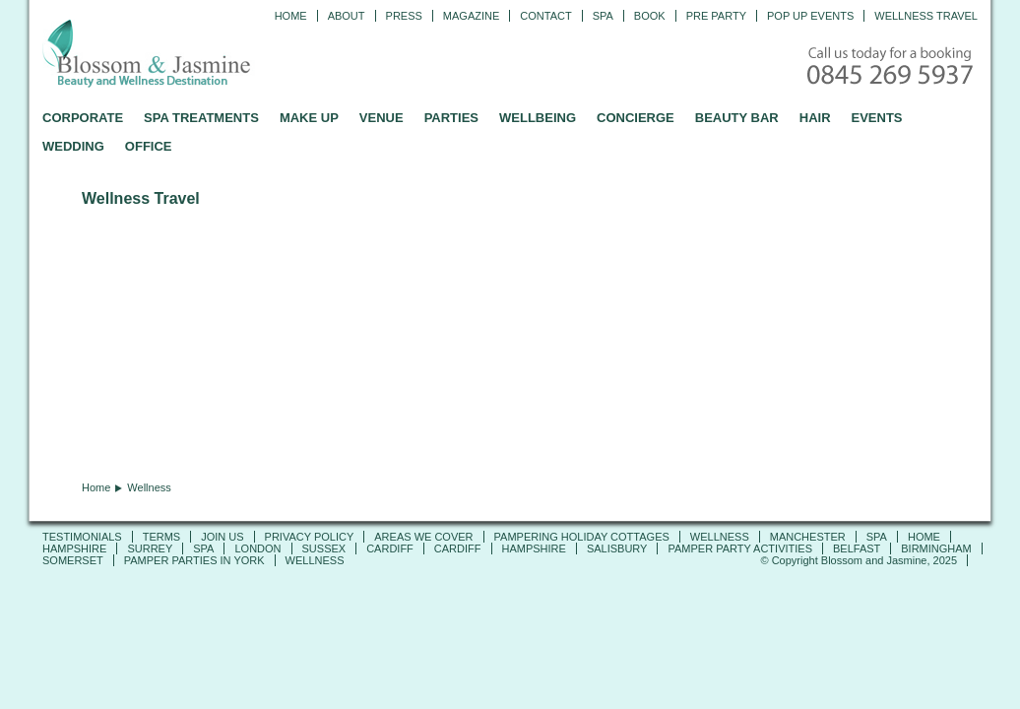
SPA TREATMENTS (201, 117)
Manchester (808, 537)
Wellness (719, 537)
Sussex (324, 548)
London (257, 548)
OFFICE (148, 146)
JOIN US (222, 537)
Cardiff (390, 548)
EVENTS (877, 117)
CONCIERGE (635, 117)
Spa (603, 16)
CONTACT (545, 16)
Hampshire (74, 548)
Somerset (72, 560)
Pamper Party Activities (740, 548)
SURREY (149, 548)
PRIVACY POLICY (309, 537)
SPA (876, 537)
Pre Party (716, 16)
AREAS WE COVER (423, 537)
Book (650, 16)
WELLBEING (537, 117)
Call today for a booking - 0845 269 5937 (892, 67)
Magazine (471, 16)
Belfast (856, 548)
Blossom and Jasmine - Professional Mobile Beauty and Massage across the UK (190, 55)
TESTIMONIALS (82, 537)
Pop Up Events (810, 16)
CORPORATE (82, 117)
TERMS (162, 537)
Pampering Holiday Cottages (581, 537)
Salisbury (617, 548)
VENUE (381, 117)
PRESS (404, 16)
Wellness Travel (926, 16)
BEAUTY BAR (737, 117)
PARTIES (451, 117)
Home (291, 16)
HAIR (815, 117)
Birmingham (936, 548)
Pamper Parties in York (194, 560)
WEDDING (73, 146)
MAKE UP (309, 117)
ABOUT (346, 16)
